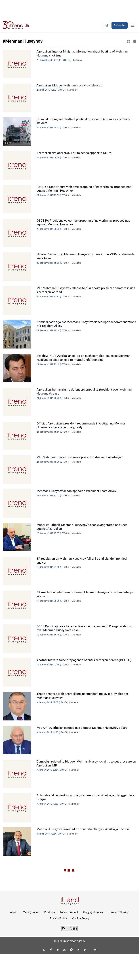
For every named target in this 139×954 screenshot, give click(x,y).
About (13, 912)
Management (31, 912)
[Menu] (132, 25)
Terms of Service (118, 912)
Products (49, 912)
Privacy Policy (58, 918)
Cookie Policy (80, 918)
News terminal (69, 912)
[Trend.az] (16, 25)
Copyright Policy (93, 912)
